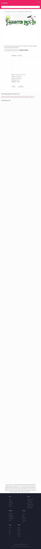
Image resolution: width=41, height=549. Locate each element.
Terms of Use (26, 546)
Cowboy (24, 520)
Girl (23, 515)
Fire (9, 529)
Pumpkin (10, 506)
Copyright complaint (23, 50)
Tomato (10, 504)
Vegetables (11, 502)
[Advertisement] (23, 34)
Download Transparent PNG (11, 50)
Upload (38, 2)
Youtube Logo (29, 502)
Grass (10, 531)
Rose (19, 531)
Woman (24, 518)
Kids (23, 521)
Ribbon (19, 534)
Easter (10, 520)
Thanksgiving (11, 516)
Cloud (10, 527)
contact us (35, 45)
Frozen (24, 513)
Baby (24, 516)
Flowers (19, 529)
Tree (10, 534)
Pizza (10, 499)
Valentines (11, 518)
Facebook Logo (30, 504)
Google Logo (29, 507)
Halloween (11, 515)
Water (19, 532)
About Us (13, 546)
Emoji (19, 527)
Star (9, 532)
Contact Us (18, 546)
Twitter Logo (29, 501)
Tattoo (19, 536)
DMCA (22, 546)
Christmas (11, 513)
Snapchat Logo (30, 506)
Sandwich (11, 501)
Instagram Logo (30, 499)
